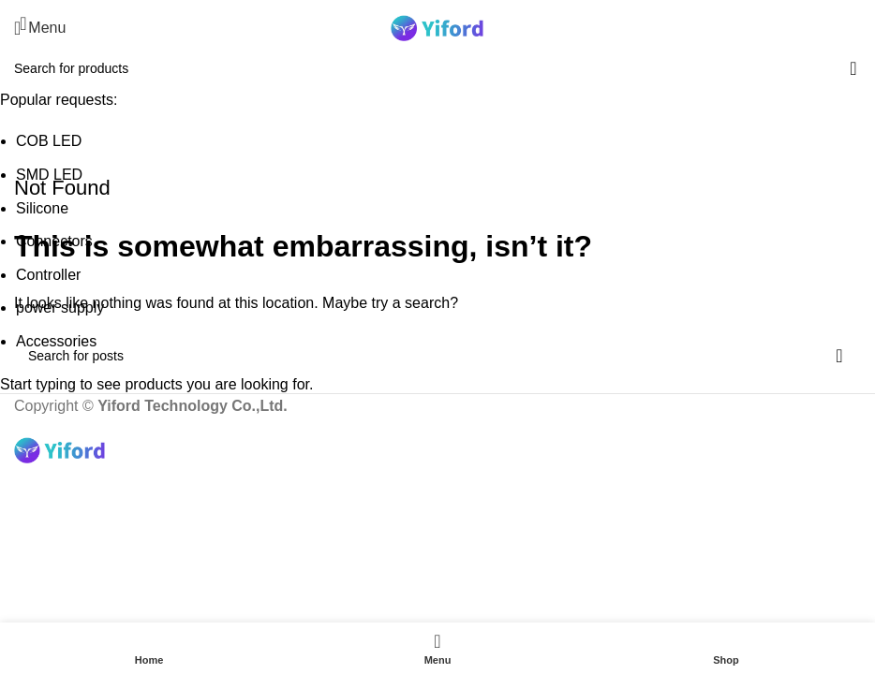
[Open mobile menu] (40, 28)
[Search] (861, 28)
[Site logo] (437, 27)
